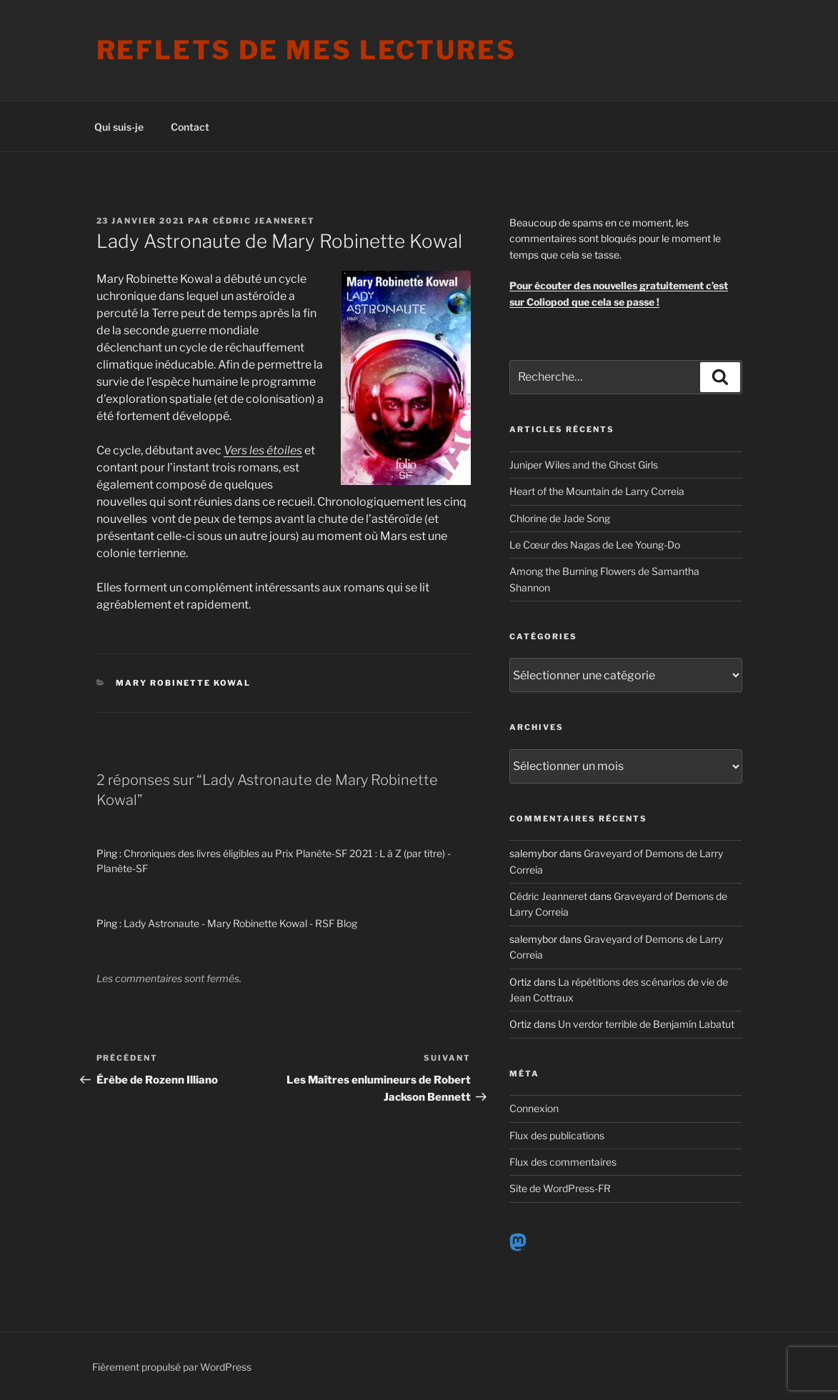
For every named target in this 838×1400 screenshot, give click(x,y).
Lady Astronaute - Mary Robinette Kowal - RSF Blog (240, 923)
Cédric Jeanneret (264, 221)
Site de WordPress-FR (560, 1188)
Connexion (534, 1108)
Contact (190, 127)
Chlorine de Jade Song (559, 518)
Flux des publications (556, 1135)
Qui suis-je (119, 127)
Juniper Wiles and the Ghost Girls (583, 465)
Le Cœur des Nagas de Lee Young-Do (594, 545)
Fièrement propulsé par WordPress (171, 1367)
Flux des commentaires (563, 1162)
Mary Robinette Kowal (183, 683)
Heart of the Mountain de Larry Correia (596, 491)
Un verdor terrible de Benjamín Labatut (646, 1024)
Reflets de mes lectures (306, 50)
